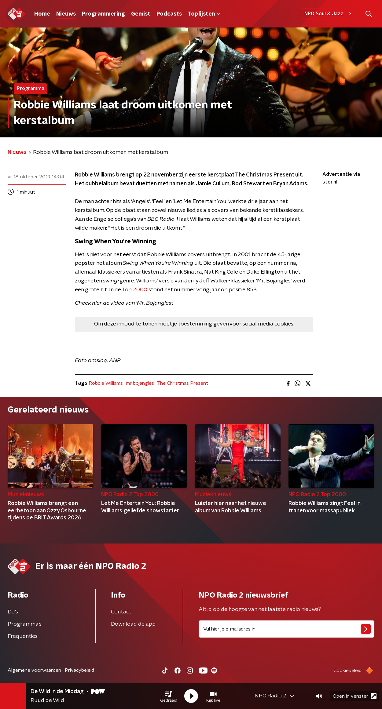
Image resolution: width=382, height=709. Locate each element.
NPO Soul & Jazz (328, 14)
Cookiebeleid (347, 670)
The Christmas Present (182, 383)
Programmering (103, 14)
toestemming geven (203, 324)
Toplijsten (204, 14)
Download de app (133, 624)
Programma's (25, 624)
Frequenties (23, 636)
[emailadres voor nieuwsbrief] (286, 629)
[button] (168, 696)
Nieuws (66, 14)
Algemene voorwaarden (34, 670)
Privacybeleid (79, 670)
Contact (121, 612)
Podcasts (169, 14)
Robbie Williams (106, 383)
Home (42, 14)
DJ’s (13, 612)
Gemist (140, 14)
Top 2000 (134, 290)
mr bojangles (140, 383)
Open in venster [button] (354, 696)
